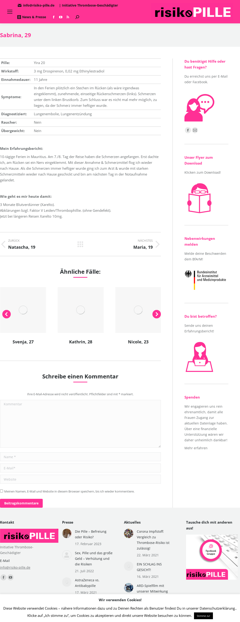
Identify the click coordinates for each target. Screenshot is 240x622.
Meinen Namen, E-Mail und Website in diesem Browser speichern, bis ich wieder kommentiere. (69, 491)
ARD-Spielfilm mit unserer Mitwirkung (152, 588)
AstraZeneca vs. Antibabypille (87, 583)
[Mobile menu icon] (10, 11)
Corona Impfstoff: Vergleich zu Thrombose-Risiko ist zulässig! (153, 539)
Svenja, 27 (23, 342)
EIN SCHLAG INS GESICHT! (149, 567)
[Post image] (66, 533)
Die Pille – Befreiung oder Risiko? (90, 534)
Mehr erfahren (196, 448)
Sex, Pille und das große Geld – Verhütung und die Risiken (94, 558)
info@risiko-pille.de (15, 567)
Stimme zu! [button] (203, 616)
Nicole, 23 (138, 342)
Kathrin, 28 (80, 342)
